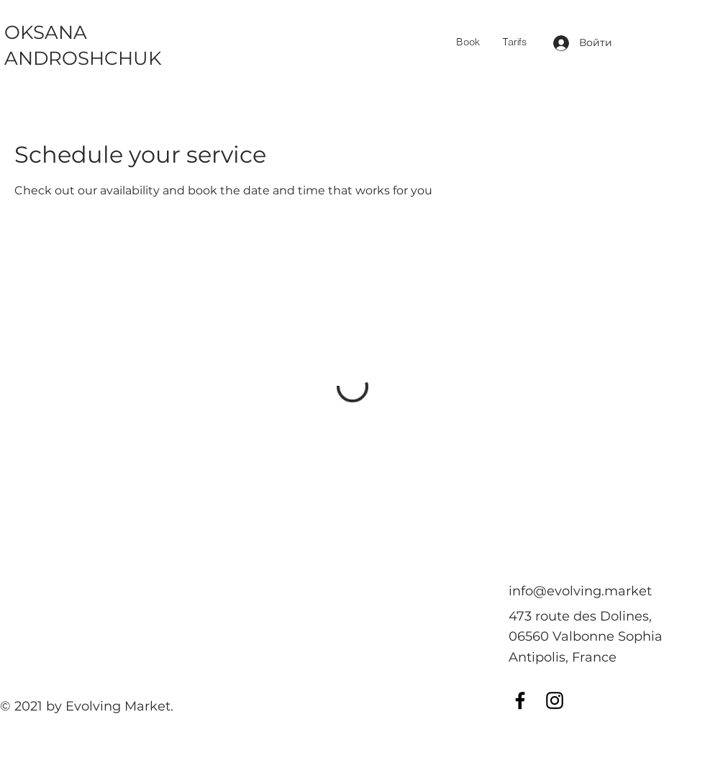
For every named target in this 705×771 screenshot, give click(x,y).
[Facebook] (520, 700)
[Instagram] (554, 700)
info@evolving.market (580, 591)
